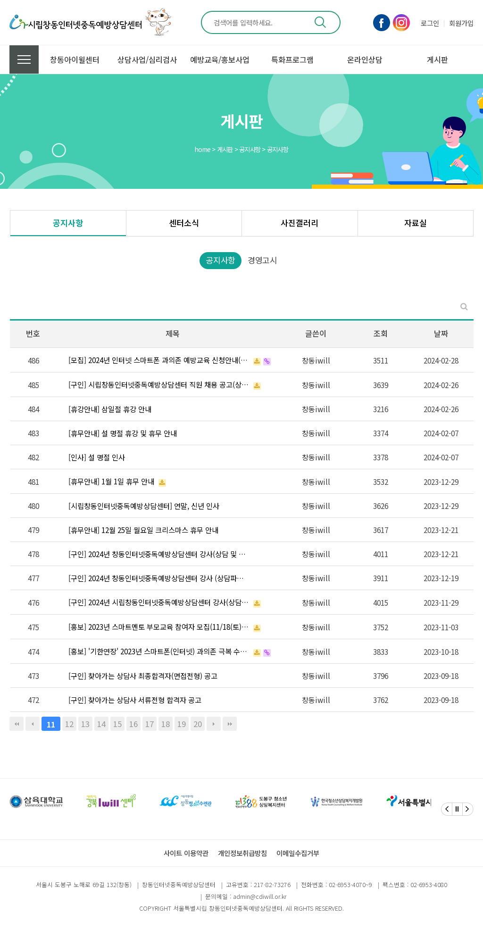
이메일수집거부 (297, 853)
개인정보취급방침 (242, 853)
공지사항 (68, 223)
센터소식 (184, 223)
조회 (381, 333)
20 (197, 723)
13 (85, 723)
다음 (214, 724)
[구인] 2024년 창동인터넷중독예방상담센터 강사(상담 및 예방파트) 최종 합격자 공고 (158, 554)
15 (117, 723)
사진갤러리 (299, 223)
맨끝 (230, 724)
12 (69, 723)
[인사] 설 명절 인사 (96, 457)
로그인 (430, 23)
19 (181, 723)
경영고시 (262, 260)
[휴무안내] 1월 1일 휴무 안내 (111, 481)
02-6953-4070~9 (350, 884)
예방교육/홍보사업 (220, 59)
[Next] (468, 809)
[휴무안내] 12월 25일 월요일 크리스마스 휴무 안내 (143, 530)
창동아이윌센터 (75, 59)
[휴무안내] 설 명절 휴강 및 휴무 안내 (122, 433)
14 (101, 723)
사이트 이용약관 (186, 853)
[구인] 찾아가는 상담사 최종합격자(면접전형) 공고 (142, 675)
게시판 (437, 59)
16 (133, 723)
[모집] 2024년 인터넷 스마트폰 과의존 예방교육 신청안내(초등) (158, 360)
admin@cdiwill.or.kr (259, 896)
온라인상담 (365, 59)
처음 (16, 724)
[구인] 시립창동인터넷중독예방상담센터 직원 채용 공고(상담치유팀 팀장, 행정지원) (158, 384)
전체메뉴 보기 (24, 59)
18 (165, 723)
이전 (32, 724)
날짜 (441, 333)
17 (149, 723)
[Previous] (446, 809)
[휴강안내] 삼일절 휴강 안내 (109, 409)
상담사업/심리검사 (147, 59)
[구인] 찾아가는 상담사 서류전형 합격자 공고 (134, 699)
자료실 (415, 223)
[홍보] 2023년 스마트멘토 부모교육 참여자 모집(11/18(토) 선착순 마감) (158, 626)
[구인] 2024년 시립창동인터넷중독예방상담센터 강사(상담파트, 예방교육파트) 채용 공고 (158, 602)
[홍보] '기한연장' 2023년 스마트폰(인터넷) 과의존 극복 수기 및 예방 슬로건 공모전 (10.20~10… (158, 651)
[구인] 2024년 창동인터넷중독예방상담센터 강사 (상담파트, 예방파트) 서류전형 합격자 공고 (158, 578)
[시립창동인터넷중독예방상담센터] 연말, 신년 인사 (143, 505)
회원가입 (461, 23)
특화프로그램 (292, 59)
